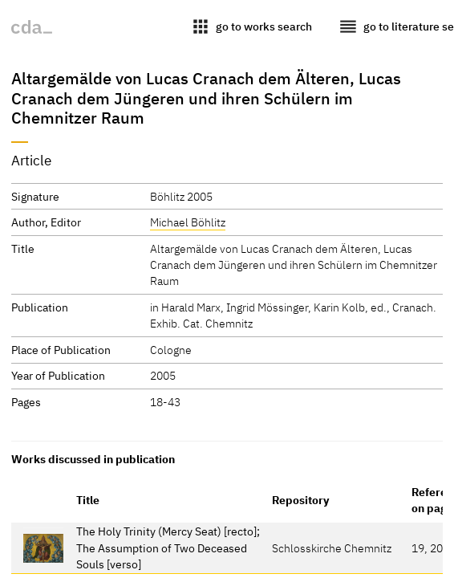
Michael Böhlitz (187, 222)
